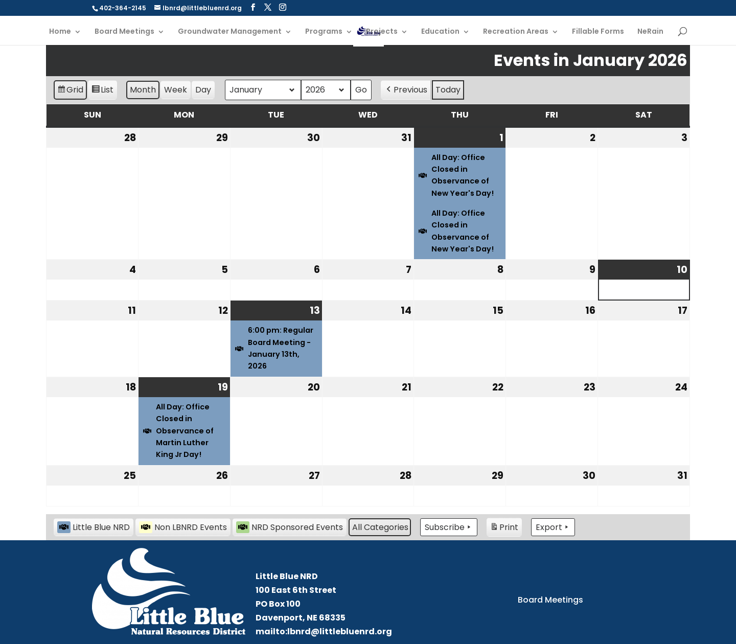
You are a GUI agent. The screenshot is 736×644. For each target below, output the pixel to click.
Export (553, 527)
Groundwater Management (230, 32)
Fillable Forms (598, 32)
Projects (382, 32)
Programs (323, 32)
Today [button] (448, 90)
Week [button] (175, 90)
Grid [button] (70, 91)
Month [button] (143, 90)
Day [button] (203, 90)
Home (60, 32)
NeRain (650, 32)
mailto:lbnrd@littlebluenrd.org (324, 631)
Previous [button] (405, 90)
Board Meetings (124, 32)
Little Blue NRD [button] (93, 527)
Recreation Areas (515, 32)
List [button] (102, 91)
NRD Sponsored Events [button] (289, 527)
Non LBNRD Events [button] (183, 527)
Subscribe (449, 527)
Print (504, 528)
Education (440, 32)
